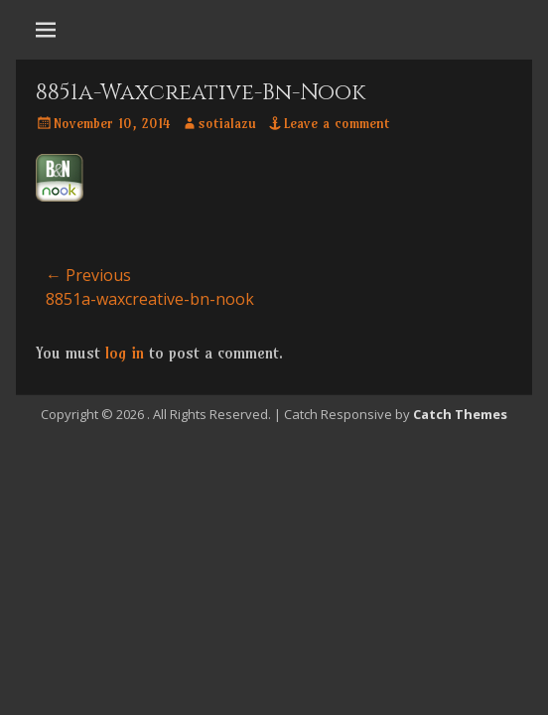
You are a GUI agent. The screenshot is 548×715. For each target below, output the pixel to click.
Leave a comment (336, 123)
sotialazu (227, 123)
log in (124, 352)
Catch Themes (460, 414)
